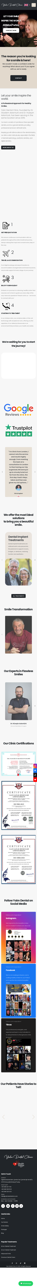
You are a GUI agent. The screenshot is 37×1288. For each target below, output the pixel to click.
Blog (2, 1233)
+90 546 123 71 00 (6, 1187)
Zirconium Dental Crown (8, 1257)
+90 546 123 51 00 (6, 1191)
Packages (4, 1229)
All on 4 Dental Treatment (8, 1246)
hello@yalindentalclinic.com (9, 1196)
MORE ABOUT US (8, 147)
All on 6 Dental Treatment (8, 1250)
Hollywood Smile (6, 1253)
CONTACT (18, 78)
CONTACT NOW (11, 30)
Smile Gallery (5, 1226)
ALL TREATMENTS (18, 596)
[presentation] (2, 472)
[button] (27, 5)
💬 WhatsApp (25, 1283)
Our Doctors (4, 1222)
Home (3, 1218)
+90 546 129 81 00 (6, 1189)
